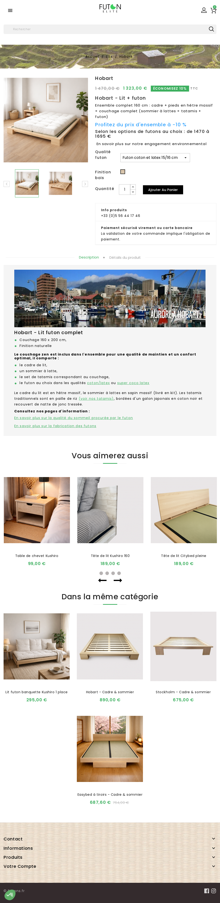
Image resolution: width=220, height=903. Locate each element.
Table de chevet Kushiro (37, 555)
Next (118, 580)
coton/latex (98, 383)
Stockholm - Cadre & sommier (183, 692)
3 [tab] (113, 573)
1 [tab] (101, 573)
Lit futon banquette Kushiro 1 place (36, 692)
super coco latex (133, 383)
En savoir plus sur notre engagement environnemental (152, 143)
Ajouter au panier (163, 189)
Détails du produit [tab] (125, 257)
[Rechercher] (110, 29)
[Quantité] (124, 189)
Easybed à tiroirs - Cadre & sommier (110, 794)
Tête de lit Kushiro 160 (110, 555)
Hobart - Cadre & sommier (110, 692)
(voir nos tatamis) (96, 398)
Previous (102, 580)
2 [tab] (107, 573)
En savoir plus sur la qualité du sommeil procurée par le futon (73, 417)
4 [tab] (119, 573)
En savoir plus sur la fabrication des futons (55, 426)
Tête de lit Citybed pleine (183, 555)
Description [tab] (89, 257)
